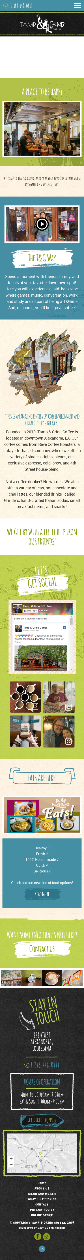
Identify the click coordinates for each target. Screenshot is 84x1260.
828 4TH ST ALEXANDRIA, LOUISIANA (42, 1041)
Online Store (42, 1215)
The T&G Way (42, 257)
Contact (42, 1204)
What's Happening (42, 1199)
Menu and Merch (42, 1194)
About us (42, 1188)
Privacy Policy (42, 1210)
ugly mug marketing (52, 1228)
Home (42, 1183)
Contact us (42, 948)
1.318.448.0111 (22, 5)
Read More (42, 894)
